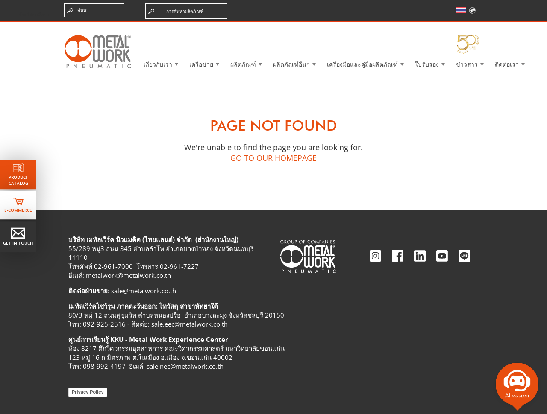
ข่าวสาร (467, 64)
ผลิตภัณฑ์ (243, 64)
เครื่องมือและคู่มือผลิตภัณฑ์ (362, 64)
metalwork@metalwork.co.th (128, 275)
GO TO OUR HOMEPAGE (273, 158)
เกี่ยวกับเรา (158, 64)
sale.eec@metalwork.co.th (189, 324)
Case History (341, 27)
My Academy (456, 27)
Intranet (399, 27)
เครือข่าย (201, 64)
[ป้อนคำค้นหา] (94, 10)
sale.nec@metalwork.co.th (185, 366)
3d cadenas (280, 27)
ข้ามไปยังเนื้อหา (34, 14)
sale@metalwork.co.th (143, 290)
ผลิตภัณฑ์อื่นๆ (291, 64)
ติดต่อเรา (507, 64)
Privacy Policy (88, 391)
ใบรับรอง (427, 64)
